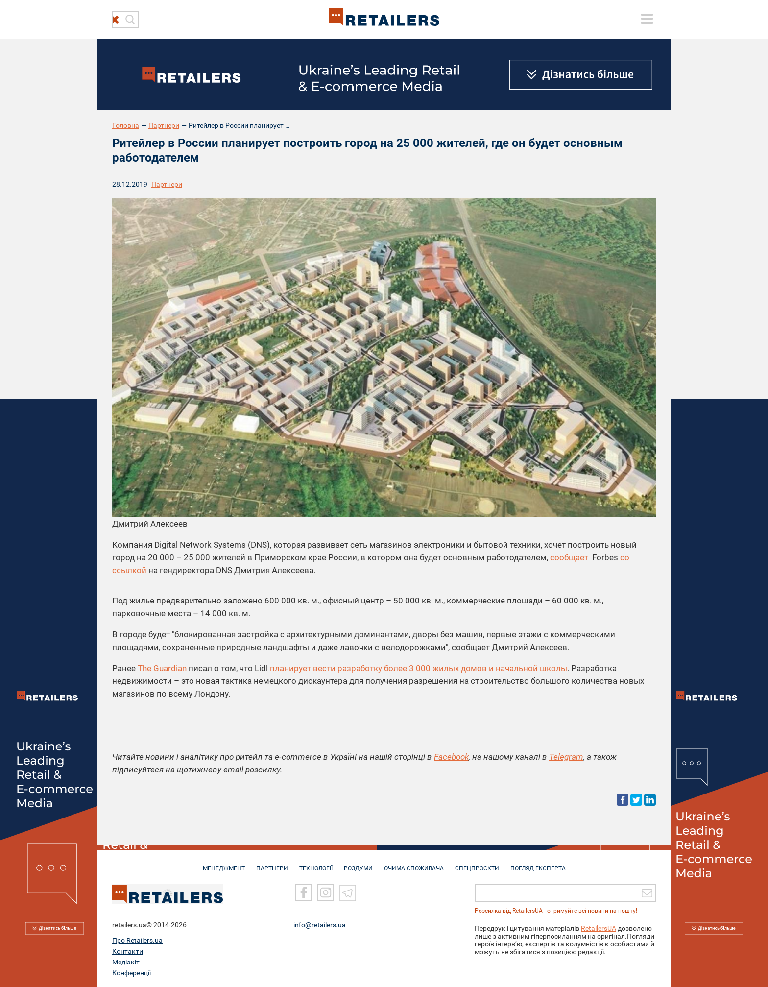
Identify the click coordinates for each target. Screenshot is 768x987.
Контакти (127, 950)
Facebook (451, 757)
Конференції (131, 972)
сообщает (569, 557)
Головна (125, 125)
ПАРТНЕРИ (272, 863)
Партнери (163, 125)
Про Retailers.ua (137, 939)
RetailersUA (598, 927)
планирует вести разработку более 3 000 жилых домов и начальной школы (418, 668)
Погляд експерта (538, 863)
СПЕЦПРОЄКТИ (477, 863)
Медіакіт (126, 961)
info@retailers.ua (319, 924)
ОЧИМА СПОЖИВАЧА (414, 863)
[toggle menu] (647, 18)
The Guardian (162, 668)
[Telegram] (347, 891)
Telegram (566, 757)
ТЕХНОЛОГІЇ (316, 863)
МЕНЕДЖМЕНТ (224, 863)
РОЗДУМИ (358, 863)
